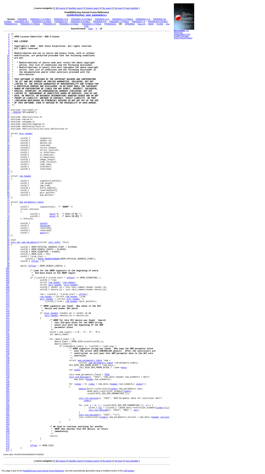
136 (7, 353)
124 (7, 325)
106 (7, 282)
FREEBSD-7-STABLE (119, 21)
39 (8, 124)
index (77, 370)
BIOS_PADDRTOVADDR (49, 259)
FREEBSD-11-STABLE (122, 19)
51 (8, 152)
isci (78, 15)
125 (7, 327)
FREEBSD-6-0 (10, 24)
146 (7, 377)
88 (8, 240)
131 (7, 341)
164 (7, 419)
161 (7, 412)
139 (7, 360)
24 (8, 89)
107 (7, 285)
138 (7, 358)
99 (8, 266)
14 (8, 65)
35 (8, 115)
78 (8, 216)
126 (7, 330)
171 (7, 436)
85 (8, 233)
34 (8, 112)
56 (8, 164)
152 (7, 391)
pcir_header (26, 134)
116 (7, 306)
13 (8, 63)
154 (7, 396)
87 (8, 237)
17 (8, 72)
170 (7, 434)
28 (8, 98)
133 (7, 346)
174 (7, 443)
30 (8, 103)
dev (73, 15)
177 (7, 450)
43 (8, 134)
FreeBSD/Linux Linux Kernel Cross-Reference (43, 471)
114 (7, 301)
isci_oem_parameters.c (94, 15)
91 (8, 247)
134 (7, 349)
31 (8, 105)
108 (7, 287)
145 (7, 375)
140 (7, 363)
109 (7, 289)
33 (8, 110)
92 (8, 249)
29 (8, 100)
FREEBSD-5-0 (49, 24)
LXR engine (128, 471)
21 (8, 82)
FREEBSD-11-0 (143, 19)
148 (7, 382)
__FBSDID (15, 112)
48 (8, 145)
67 (8, 190)
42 (8, 131)
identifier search (76, 8)
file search (107, 8)
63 (8, 181)
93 (8, 252)
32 (8, 108)
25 (8, 91)
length (43, 223)
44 (8, 136)
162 (7, 415)
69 (8, 195)
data (42, 233)
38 (8, 122)
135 (7, 351)
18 (8, 74)
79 (8, 219)
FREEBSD (22, 19)
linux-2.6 (141, 24)
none (90, 29)
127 (7, 332)
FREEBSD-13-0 (61, 19)
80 (8, 221)
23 (8, 86)
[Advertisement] (184, 92)
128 (7, 334)
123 (7, 323)
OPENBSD (130, 24)
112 (7, 297)
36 (8, 117)
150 (7, 386)
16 (8, 70)
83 (8, 228)
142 (7, 367)
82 (8, 226)
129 (7, 337)
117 (7, 308)
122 (7, 320)
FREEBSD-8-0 (99, 21)
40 (8, 126)
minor (53, 216)
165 (7, 422)
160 (7, 410)
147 (7, 379)
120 (7, 315)
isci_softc (54, 242)
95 (8, 256)
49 (8, 148)
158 (7, 405)
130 (7, 339)
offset (35, 261)
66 (8, 188)
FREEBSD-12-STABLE (81, 19)
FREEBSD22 (110, 24)
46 (8, 141)
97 (8, 261)
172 (7, 438)
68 (8, 193)
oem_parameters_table (31, 202)
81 (8, 223)
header (89, 379)
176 (7, 448)
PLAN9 (159, 24)
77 (8, 214)
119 (7, 313)
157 (7, 403)
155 (7, 398)
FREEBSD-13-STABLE (40, 19)
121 (7, 318)
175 (7, 445)
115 (7, 304)
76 (8, 211)
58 (8, 169)
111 (7, 294)
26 (8, 93)
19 (8, 77)
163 (7, 417)
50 (8, 150)
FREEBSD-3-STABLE (91, 24)
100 (7, 268)
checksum (45, 226)
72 (8, 202)
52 (8, 155)
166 (7, 424)
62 (8, 178)
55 (8, 162)
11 (8, 58)
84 (8, 230)
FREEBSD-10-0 (22, 21)
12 (8, 60)
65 (8, 186)
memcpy (82, 389)
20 (8, 79)
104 (7, 278)
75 (8, 209)
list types (119, 8)
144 (7, 372)
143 (7, 370)
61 (8, 176)
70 (8, 197)
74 (8, 207)
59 (8, 171)
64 (8, 183)
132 (7, 344)
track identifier (132, 8)
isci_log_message (79, 377)
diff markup (61, 8)
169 (7, 431)
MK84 (151, 24)
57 (8, 167)
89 (8, 242)
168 (7, 429)
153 (7, 393)
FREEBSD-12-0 (102, 19)
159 (7, 408)
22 (8, 84)
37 (8, 119)
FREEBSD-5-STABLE (30, 24)
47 (8, 143)
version (164, 417)
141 (7, 365)
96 (8, 259)
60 (8, 174)
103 (7, 275)
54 (8, 160)
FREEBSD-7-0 (138, 21)
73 (8, 204)
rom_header (25, 176)
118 (7, 311)
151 (7, 389)
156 (7, 401)
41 (8, 129)
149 (7, 384)
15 (8, 67)
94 (8, 254)
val (100, 408)
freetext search (92, 8)
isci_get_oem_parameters (25, 242)
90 (8, 245)
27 (8, 96)
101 (7, 271)
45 (8, 138)
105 (7, 280)
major (53, 214)
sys (69, 15)
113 (7, 299)
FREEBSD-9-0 (61, 21)
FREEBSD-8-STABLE (80, 21)
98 (8, 263)
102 (7, 273)
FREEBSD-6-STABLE (158, 21)
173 (7, 441)
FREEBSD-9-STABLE (41, 21)
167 (7, 427)
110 (7, 292)
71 (8, 200)
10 (8, 56)
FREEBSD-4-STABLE (69, 24)
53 (8, 157)
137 (7, 356)
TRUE (106, 375)
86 (8, 235)
